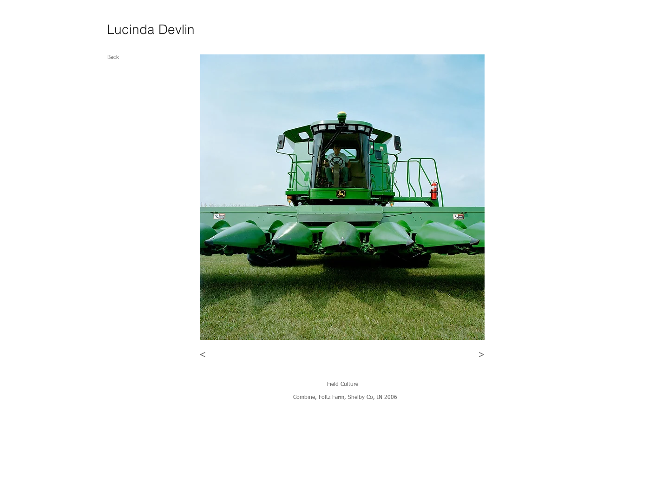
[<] (202, 355)
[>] (481, 355)
